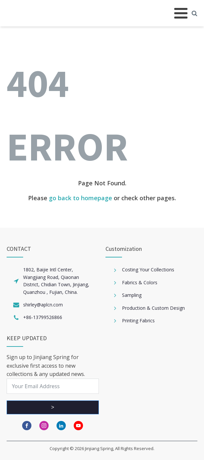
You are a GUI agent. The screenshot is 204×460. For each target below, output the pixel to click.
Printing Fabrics (138, 320)
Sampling (132, 295)
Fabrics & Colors (139, 282)
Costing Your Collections (148, 269)
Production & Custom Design (153, 308)
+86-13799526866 (42, 317)
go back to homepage (80, 198)
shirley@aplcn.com (43, 304)
